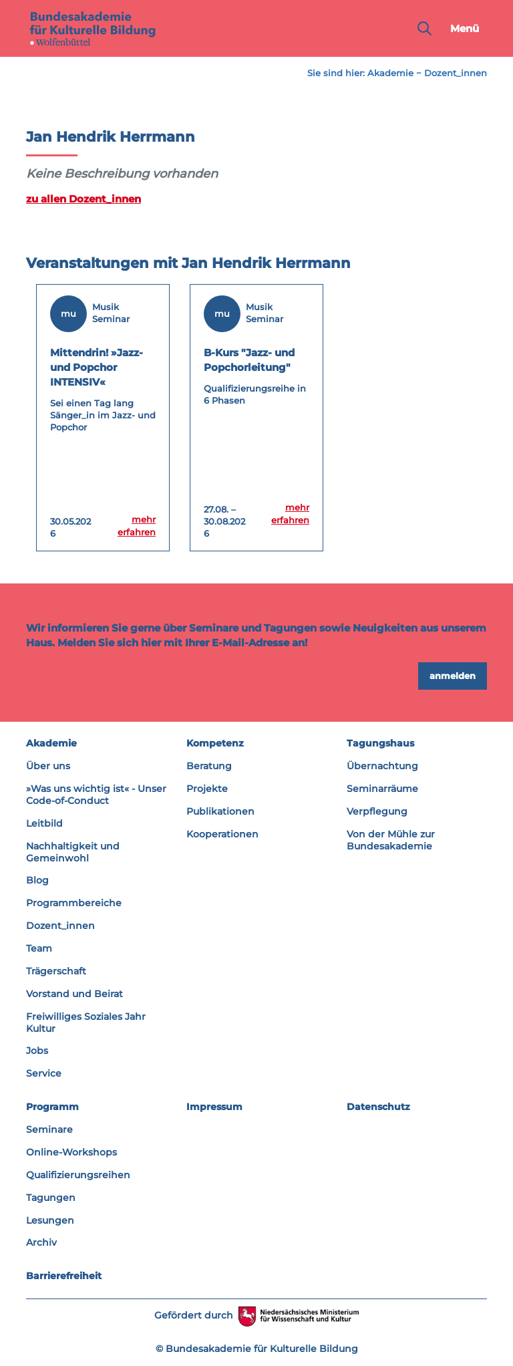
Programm (52, 1107)
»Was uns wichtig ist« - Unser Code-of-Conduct (96, 795)
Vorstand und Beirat (74, 994)
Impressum (214, 1107)
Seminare (49, 1129)
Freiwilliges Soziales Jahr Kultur (86, 1022)
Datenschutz (378, 1107)
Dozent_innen (455, 72)
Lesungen (50, 1220)
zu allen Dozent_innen (83, 198)
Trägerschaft (56, 971)
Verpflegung (377, 811)
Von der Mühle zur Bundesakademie (391, 840)
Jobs (37, 1051)
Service (43, 1073)
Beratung (209, 766)
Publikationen (220, 811)
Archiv (41, 1242)
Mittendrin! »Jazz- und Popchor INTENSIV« (96, 367)
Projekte (207, 789)
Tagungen (50, 1198)
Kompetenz (215, 743)
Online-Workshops (71, 1152)
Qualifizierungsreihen (78, 1175)
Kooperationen (222, 834)
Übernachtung (382, 766)
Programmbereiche (74, 903)
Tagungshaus (380, 743)
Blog (37, 880)
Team (39, 948)
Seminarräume (382, 789)
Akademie (390, 72)
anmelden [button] (453, 675)
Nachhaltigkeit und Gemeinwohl (73, 852)
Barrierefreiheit (64, 1276)
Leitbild (44, 823)
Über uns (48, 766)
